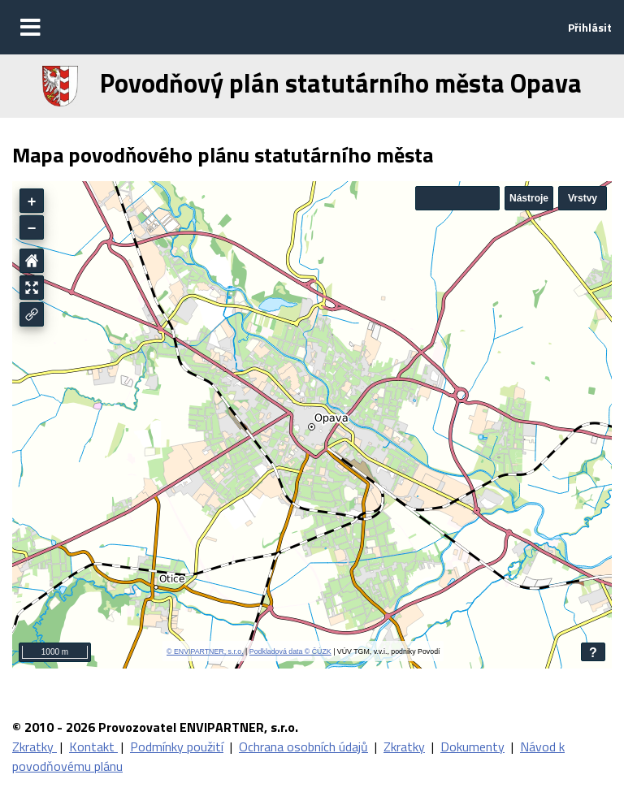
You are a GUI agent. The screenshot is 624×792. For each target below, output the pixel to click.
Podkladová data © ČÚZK (290, 651)
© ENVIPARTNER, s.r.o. (205, 651)
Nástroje (528, 198)
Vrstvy (582, 198)
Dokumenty (472, 746)
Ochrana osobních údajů (303, 746)
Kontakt (93, 746)
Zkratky (34, 746)
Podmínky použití (176, 746)
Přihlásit (590, 27)
